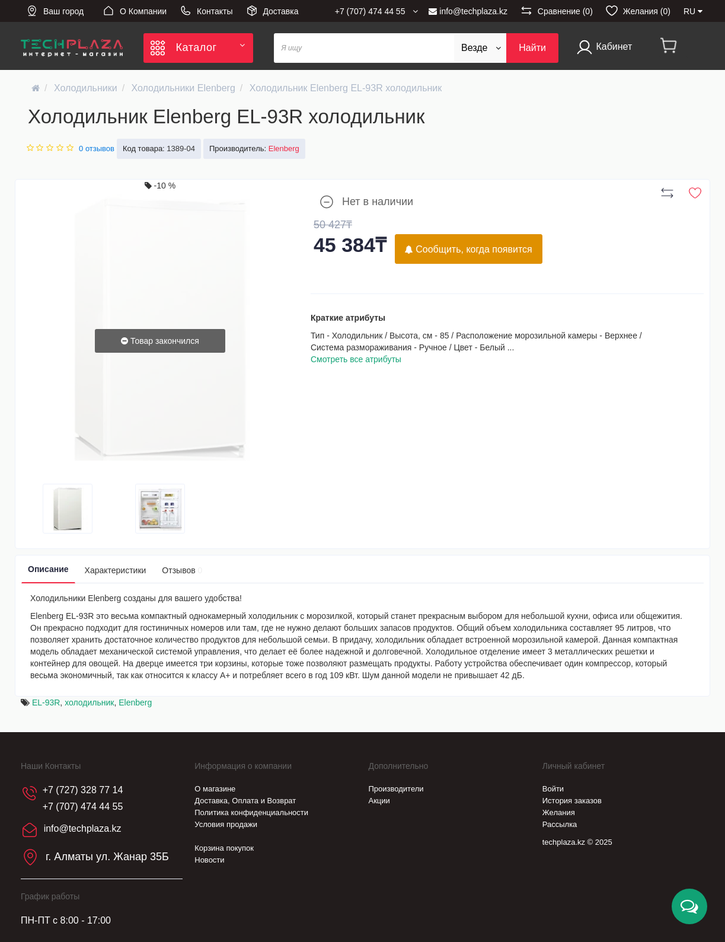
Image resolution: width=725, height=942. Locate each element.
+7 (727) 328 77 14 (83, 790)
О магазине (214, 788)
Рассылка (559, 824)
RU (693, 11)
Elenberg (135, 702)
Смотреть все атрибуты (356, 359)
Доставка (272, 11)
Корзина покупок (224, 848)
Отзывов (182, 570)
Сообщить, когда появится (468, 249)
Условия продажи (225, 824)
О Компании (135, 11)
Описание (48, 569)
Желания (558, 812)
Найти (532, 48)
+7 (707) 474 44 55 (83, 807)
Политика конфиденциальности (251, 812)
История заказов (572, 800)
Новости (209, 859)
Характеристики (115, 570)
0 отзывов (96, 148)
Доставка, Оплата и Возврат (245, 800)
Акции (379, 800)
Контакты (206, 11)
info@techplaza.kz (468, 11)
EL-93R (46, 702)
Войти (553, 788)
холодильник (89, 702)
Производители (396, 788)
